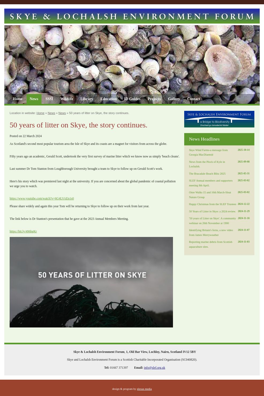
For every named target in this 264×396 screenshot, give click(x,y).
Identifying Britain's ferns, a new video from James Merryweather (219, 232)
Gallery (174, 99)
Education (108, 99)
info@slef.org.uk (154, 367)
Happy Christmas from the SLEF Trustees (219, 204)
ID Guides (132, 99)
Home (17, 99)
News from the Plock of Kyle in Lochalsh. (219, 164)
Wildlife (66, 99)
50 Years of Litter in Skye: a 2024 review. (219, 211)
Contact (193, 99)
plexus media (144, 388)
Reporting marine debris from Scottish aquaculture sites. (219, 244)
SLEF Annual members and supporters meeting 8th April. (219, 182)
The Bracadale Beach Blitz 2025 (219, 173)
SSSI (49, 99)
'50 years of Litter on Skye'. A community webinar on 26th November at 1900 (219, 220)
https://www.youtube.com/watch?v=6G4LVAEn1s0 (42, 198)
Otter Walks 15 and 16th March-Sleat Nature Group (219, 194)
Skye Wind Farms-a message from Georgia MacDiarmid (219, 152)
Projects (154, 99)
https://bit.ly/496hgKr (23, 231)
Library (86, 99)
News (34, 99)
